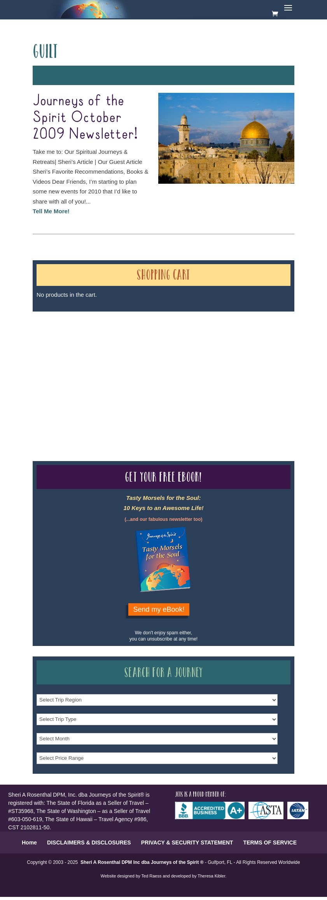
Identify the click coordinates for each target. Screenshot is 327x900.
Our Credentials (149, 367)
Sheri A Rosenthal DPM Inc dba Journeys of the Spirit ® (142, 862)
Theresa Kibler (211, 876)
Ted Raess (152, 876)
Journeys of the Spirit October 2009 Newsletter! (85, 118)
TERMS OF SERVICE (270, 842)
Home (29, 842)
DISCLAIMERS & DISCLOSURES (89, 842)
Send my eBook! (158, 609)
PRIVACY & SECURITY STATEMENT (187, 842)
